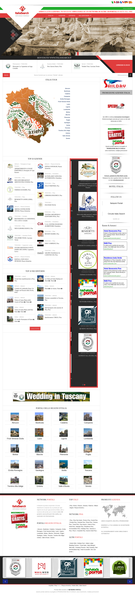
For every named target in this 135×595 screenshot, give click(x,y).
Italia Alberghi (91, 545)
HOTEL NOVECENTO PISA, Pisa (83, 295)
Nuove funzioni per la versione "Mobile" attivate (54, 75)
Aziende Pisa (81, 522)
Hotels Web (73, 543)
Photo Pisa (89, 522)
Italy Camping (90, 547)
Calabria (64, 423)
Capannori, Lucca (27, 245)
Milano (96, 505)
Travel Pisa (76, 524)
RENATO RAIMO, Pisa (52, 234)
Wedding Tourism (74, 545)
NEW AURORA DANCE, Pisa (24, 228)
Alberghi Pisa (79, 526)
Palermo (90, 505)
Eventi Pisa (94, 520)
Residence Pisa (88, 526)
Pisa (23, 177)
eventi (24, 276)
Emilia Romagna (15, 470)
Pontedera (55, 173)
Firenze (80, 505)
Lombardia (88, 439)
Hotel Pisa (72, 526)
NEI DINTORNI (84, 15)
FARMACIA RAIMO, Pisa (23, 190)
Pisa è (74, 531)
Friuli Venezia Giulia (15, 439)
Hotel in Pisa (91, 524)
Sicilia (63, 470)
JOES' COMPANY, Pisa (52, 243)
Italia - (51, 15)
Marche (39, 454)
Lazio (39, 439)
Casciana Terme (26, 235)
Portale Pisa (73, 522)
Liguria (64, 439)
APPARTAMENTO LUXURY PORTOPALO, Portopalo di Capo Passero (24, 170)
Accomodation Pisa (74, 528)
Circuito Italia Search (116, 214)
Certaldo (24, 216)
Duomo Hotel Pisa (91, 531)
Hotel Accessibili (85, 549)
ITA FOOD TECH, (50, 205)
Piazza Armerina (25, 206)
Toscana (88, 470)
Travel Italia (83, 545)
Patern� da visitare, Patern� (54, 288)
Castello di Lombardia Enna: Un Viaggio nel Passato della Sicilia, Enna (24, 290)
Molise (15, 454)
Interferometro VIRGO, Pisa (53, 317)
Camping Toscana (80, 547)
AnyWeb (51, 585)
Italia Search (127, 8)
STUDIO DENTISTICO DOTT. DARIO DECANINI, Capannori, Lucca (24, 249)
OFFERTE (72, 15)
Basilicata (40, 423)
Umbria (40, 486)
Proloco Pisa (86, 520)
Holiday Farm (81, 543)
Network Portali (116, 203)
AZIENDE (61, 15)
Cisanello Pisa (81, 531)
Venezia (85, 505)
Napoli (71, 507)
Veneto (88, 486)
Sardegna (40, 470)
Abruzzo (15, 423)
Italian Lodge (89, 543)
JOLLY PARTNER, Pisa (52, 186)
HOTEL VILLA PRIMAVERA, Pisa (83, 268)
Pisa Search (83, 524)
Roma (75, 505)
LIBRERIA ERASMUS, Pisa (53, 195)
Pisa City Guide (77, 520)
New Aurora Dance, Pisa (89, 66)
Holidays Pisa (85, 528)
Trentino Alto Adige (15, 486)
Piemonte (64, 454)
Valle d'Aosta (64, 486)
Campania (88, 423)
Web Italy (71, 547)
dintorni (23, 286)
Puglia (88, 454)
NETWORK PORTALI (75, 589)
